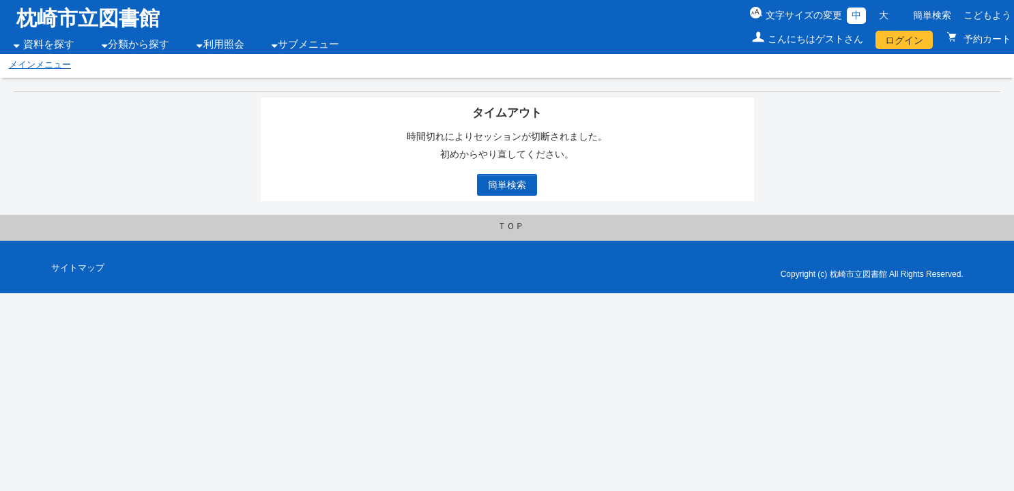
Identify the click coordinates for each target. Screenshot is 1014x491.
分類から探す (138, 44)
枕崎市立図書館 (88, 18)
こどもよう (987, 15)
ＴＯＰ (510, 226)
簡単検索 (932, 15)
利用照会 (223, 44)
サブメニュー (308, 44)
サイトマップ (77, 268)
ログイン (904, 40)
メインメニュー (40, 65)
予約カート (986, 38)
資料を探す (48, 44)
